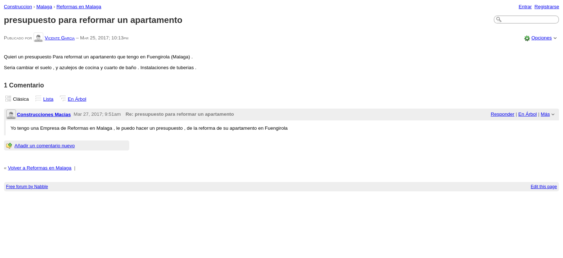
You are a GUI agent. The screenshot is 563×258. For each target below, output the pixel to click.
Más (545, 114)
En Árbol (77, 99)
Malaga (44, 6)
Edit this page (544, 186)
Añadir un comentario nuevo (44, 145)
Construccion (18, 6)
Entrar (525, 6)
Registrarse (547, 6)
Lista (48, 99)
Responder (503, 114)
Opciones (541, 37)
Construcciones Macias (44, 114)
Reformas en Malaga (78, 6)
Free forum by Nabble (27, 186)
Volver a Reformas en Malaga (39, 168)
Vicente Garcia (60, 37)
